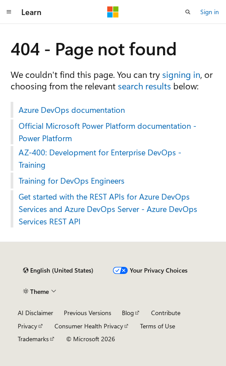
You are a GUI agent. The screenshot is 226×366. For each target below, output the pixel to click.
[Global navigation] (9, 12)
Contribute (165, 312)
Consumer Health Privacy (89, 326)
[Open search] (188, 12)
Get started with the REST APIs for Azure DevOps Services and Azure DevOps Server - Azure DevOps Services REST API (108, 209)
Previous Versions (87, 312)
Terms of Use (157, 326)
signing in (181, 74)
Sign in (209, 12)
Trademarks (33, 339)
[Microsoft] (113, 12)
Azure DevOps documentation (72, 109)
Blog (128, 312)
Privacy (27, 326)
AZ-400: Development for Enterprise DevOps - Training (100, 158)
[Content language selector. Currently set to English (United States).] (58, 270)
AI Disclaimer (35, 312)
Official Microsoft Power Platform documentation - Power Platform (107, 131)
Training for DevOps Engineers (72, 180)
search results (144, 86)
